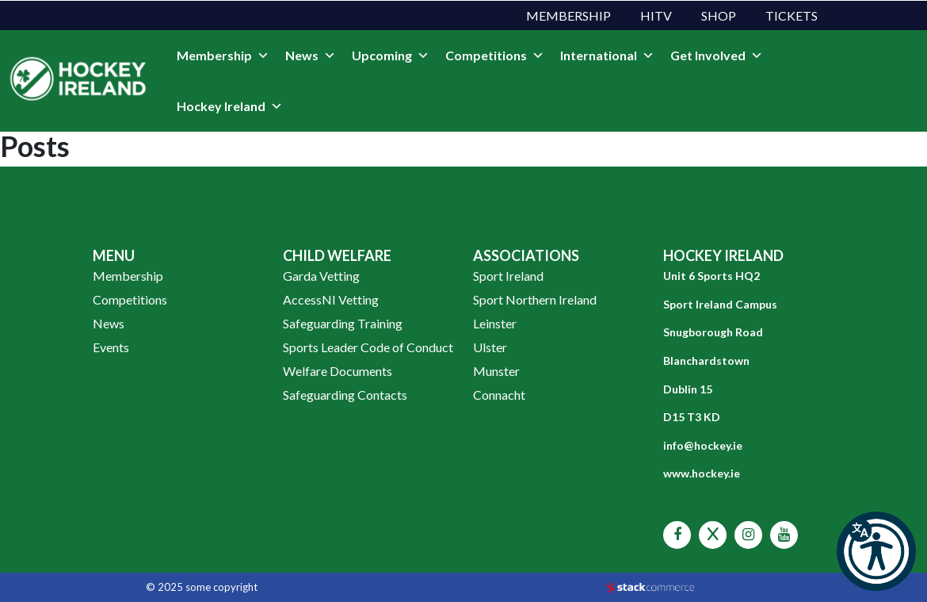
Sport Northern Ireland (535, 299)
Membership (568, 15)
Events (111, 347)
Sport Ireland (508, 275)
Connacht (499, 394)
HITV (656, 15)
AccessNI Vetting (331, 299)
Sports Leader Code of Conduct (368, 347)
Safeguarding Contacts (345, 394)
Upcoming (390, 55)
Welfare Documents (337, 370)
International (607, 55)
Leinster (495, 323)
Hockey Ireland (230, 106)
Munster (496, 370)
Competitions (494, 55)
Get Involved (716, 55)
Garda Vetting (321, 275)
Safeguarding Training (342, 323)
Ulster (490, 347)
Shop (718, 15)
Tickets (791, 15)
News (310, 55)
